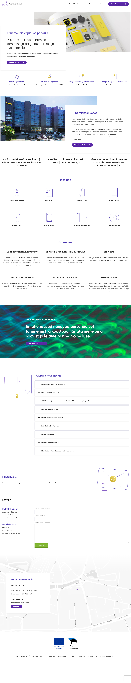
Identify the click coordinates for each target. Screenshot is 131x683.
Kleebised (114, 228)
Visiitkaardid (17, 202)
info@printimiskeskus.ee (20, 605)
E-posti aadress (82, 519)
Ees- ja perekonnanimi (82, 512)
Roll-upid (49, 228)
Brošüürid (114, 202)
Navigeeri (16, 609)
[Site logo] (12, 5)
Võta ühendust (116, 5)
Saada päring (14, 65)
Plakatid (16, 228)
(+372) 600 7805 (17, 602)
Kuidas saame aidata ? (82, 530)
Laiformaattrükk (82, 228)
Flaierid (49, 202)
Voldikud (82, 202)
